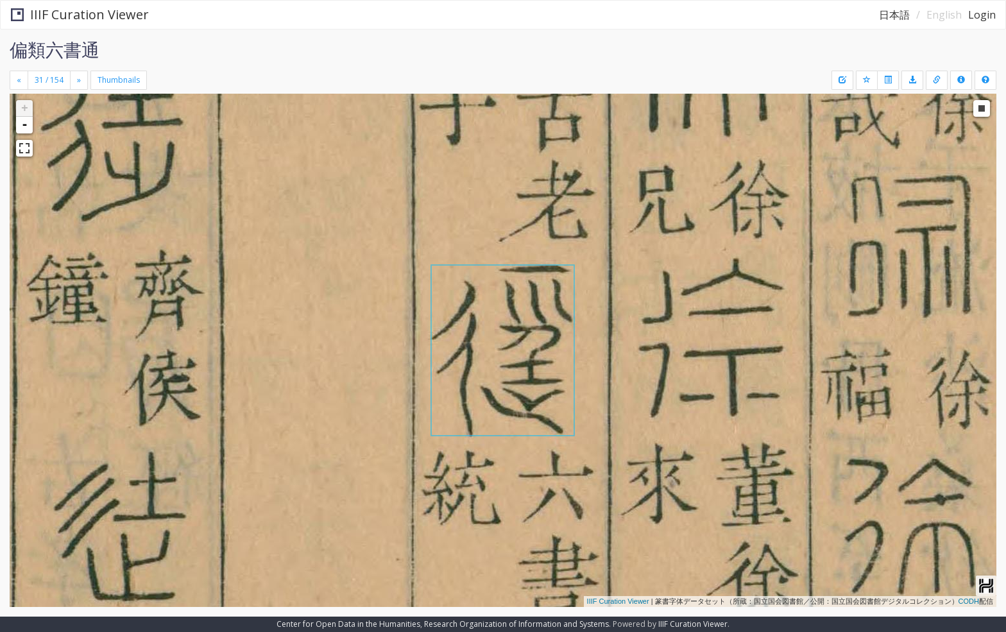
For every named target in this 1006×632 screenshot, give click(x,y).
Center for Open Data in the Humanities (348, 624)
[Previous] (19, 80)
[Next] (79, 80)
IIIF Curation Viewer (80, 14)
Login (982, 15)
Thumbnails (119, 79)
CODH (969, 601)
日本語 (894, 15)
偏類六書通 (54, 49)
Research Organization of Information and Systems (516, 624)
